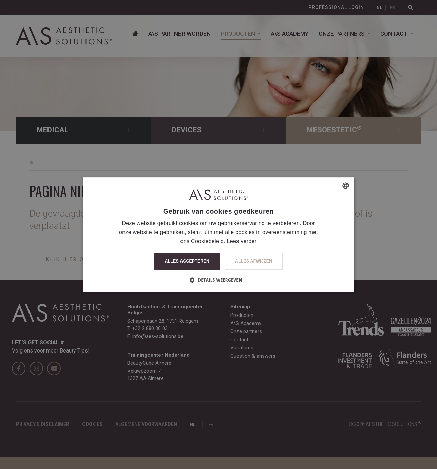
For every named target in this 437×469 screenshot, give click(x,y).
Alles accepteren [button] (187, 261)
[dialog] (218, 234)
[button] (218, 279)
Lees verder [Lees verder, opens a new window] (242, 241)
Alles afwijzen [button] (253, 261)
